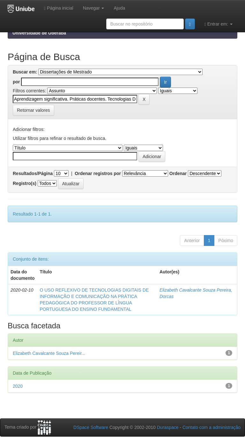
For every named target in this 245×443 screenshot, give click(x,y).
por (16, 81)
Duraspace (168, 427)
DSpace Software (90, 427)
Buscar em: (25, 71)
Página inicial (58, 8)
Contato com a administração (211, 427)
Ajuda (119, 8)
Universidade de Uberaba (39, 32)
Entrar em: (218, 24)
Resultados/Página (33, 173)
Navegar (93, 8)
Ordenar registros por (98, 173)
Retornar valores (33, 110)
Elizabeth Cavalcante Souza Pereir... (49, 353)
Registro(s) (24, 183)
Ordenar (178, 173)
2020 (18, 386)
